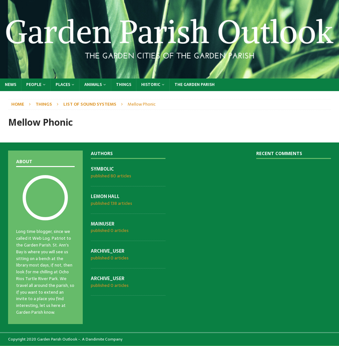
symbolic (102, 169)
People (33, 84)
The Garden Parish (195, 84)
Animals (93, 84)
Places (63, 84)
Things (123, 84)
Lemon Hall (105, 196)
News (10, 84)
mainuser (102, 223)
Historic (150, 84)
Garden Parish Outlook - (58, 339)
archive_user (107, 251)
